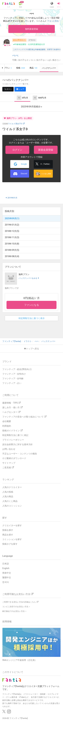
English (5, 568)
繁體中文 (6, 577)
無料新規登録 (31, 29)
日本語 (5, 563)
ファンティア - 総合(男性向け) (16, 369)
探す (4, 517)
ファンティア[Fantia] (18, 718)
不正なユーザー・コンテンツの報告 (19, 453)
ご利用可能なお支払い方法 (17, 594)
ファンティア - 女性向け (14, 374)
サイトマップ (8, 463)
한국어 (5, 582)
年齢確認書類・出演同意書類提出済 (29, 44)
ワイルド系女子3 (16, 124)
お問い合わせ (8, 449)
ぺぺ (15, 55)
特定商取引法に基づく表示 (32, 318)
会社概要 (6, 421)
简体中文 (6, 573)
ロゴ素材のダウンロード (14, 458)
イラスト (32, 40)
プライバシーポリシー (13, 440)
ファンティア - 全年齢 (13, 378)
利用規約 (6, 426)
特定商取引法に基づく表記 (15, 435)
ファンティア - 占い (11, 383)
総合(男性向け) (19, 40)
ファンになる (31, 304)
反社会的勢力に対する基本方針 (17, 444)
